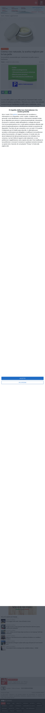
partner (15, 114)
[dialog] (22, 356)
